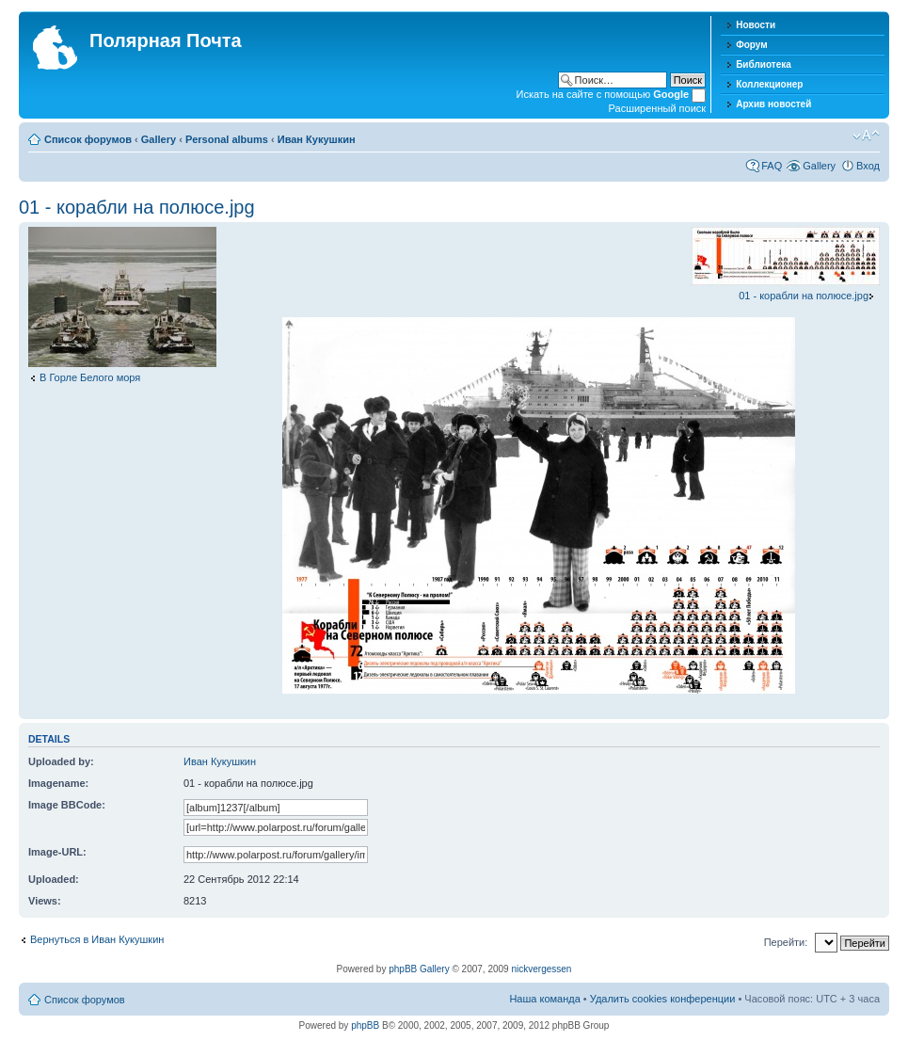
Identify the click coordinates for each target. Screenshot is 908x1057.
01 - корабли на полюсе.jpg (137, 207)
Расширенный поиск (658, 108)
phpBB (365, 1025)
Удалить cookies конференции (663, 998)
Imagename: (58, 783)
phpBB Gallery (419, 969)
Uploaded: (53, 879)
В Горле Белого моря (90, 377)
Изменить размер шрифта (866, 135)
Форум (751, 45)
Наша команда (544, 998)
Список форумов (88, 139)
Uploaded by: (61, 761)
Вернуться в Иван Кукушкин (97, 939)
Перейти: (786, 942)
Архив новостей (773, 104)
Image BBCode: (66, 804)
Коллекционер (769, 84)
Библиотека (763, 64)
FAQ (771, 165)
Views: (44, 900)
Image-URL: (57, 851)
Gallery (158, 139)
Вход (868, 165)
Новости (755, 25)
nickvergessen (541, 969)
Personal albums (226, 139)
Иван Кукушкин (317, 139)
